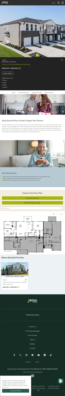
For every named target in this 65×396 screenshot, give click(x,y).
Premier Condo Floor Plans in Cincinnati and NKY (38, 388)
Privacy (28, 362)
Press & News (32, 335)
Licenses (32, 348)
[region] (15, 386)
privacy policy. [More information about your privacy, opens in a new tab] (5, 387)
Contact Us (32, 327)
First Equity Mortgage (32, 331)
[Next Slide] (37, 55)
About (13, 92)
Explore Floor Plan (37, 92)
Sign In (54, 3)
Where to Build (49, 92)
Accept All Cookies (15, 391)
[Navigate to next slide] (26, 270)
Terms (37, 362)
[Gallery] (32, 104)
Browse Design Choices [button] (32, 203)
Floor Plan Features (24, 92)
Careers (32, 340)
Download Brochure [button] (32, 198)
